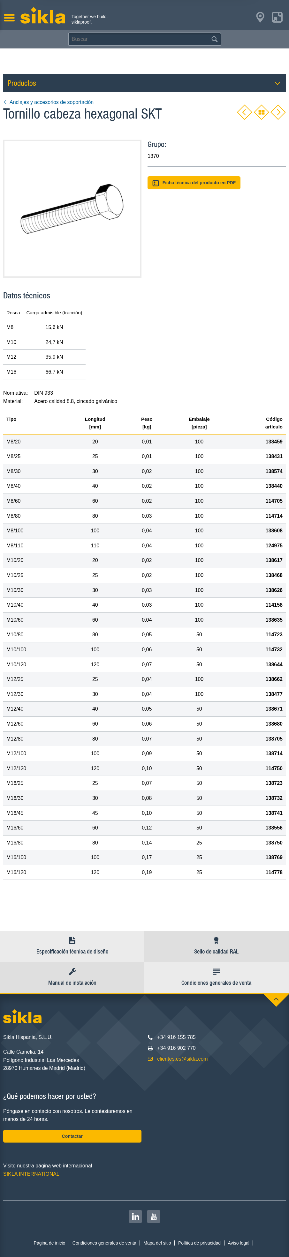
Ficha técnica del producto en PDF (194, 183)
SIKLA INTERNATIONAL (31, 1174)
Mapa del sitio (157, 1243)
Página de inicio (49, 1243)
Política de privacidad (199, 1243)
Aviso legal (238, 1243)
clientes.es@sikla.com (182, 1059)
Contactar (72, 1136)
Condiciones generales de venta (104, 1243)
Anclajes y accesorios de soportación (48, 102)
